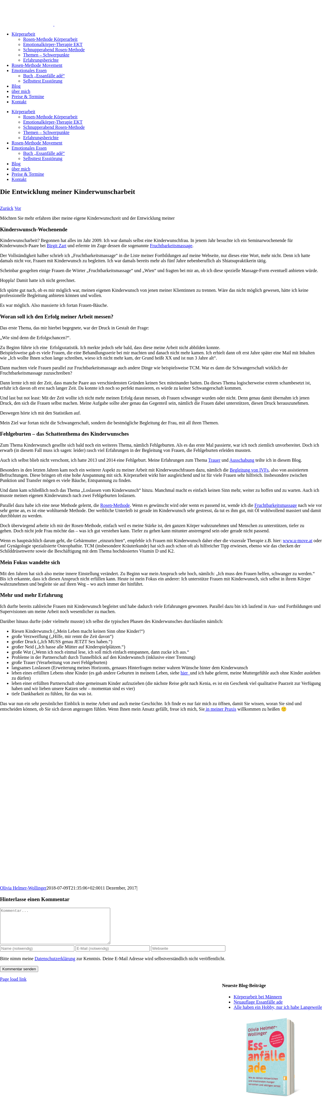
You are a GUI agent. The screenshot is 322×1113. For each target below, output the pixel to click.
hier (185, 672)
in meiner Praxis (220, 709)
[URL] (188, 955)
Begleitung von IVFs (249, 469)
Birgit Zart (57, 245)
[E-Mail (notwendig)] (113, 955)
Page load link (13, 986)
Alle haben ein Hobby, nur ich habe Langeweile (277, 1014)
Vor (17, 208)
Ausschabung (241, 460)
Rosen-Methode (115, 505)
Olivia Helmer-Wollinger (23, 887)
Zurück (6, 208)
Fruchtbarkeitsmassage (171, 245)
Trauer (214, 460)
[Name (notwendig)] (37, 955)
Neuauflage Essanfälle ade (258, 1008)
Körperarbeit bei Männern (257, 1003)
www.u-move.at (297, 540)
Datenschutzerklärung (55, 965)
